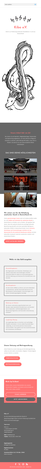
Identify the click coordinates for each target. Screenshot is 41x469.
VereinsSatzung (12, 358)
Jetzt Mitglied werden (14, 241)
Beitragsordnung (13, 364)
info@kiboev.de (11, 434)
